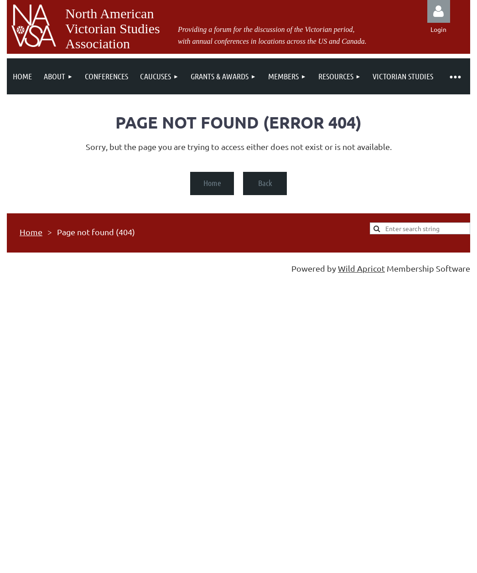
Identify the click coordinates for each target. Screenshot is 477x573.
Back (265, 183)
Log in (438, 11)
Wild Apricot (361, 268)
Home (212, 183)
